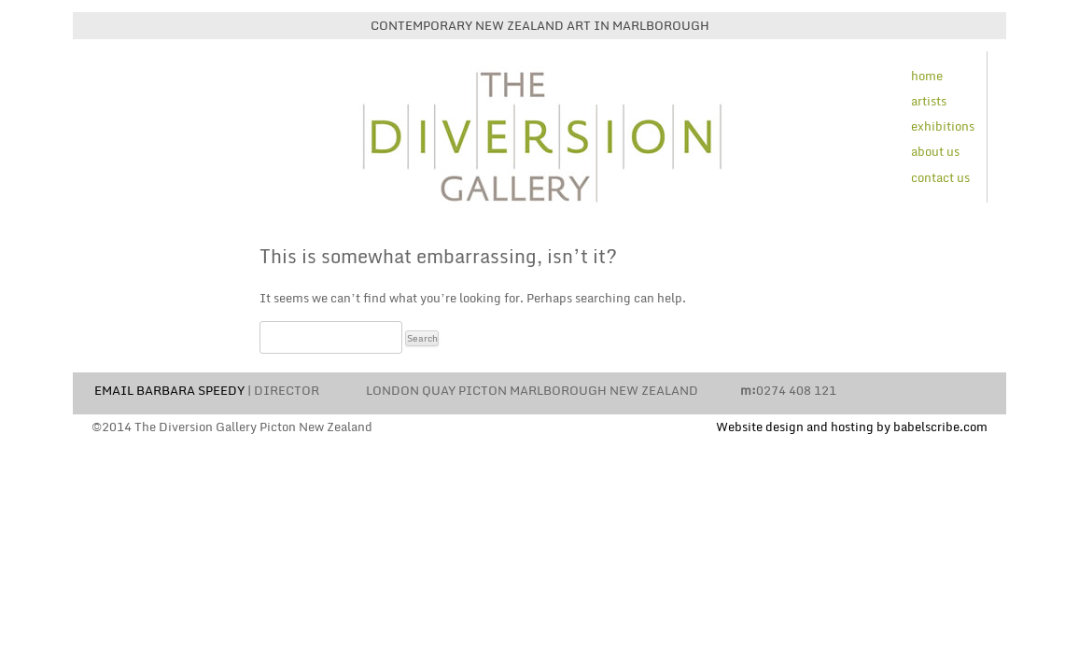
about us (935, 151)
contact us (940, 177)
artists (928, 101)
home (927, 75)
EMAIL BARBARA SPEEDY (169, 390)
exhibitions (942, 126)
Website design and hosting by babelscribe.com (852, 426)
